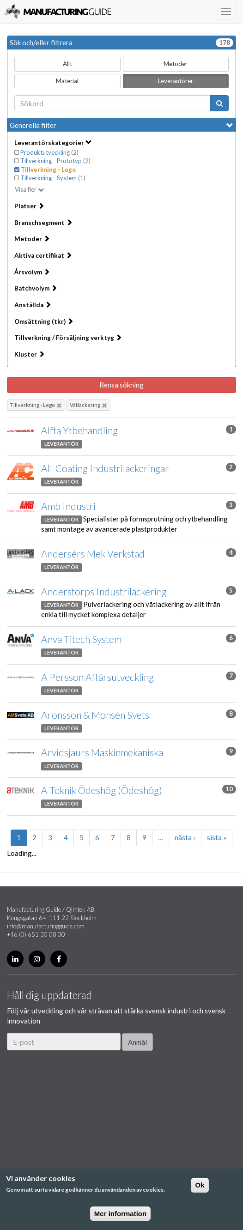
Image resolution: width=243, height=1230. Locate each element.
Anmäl (137, 1042)
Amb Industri (68, 506)
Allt (67, 63)
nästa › (185, 837)
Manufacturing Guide (57, 11)
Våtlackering (88, 404)
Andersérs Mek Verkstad (93, 553)
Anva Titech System (81, 639)
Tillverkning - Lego (36, 404)
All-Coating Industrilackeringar (105, 468)
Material (67, 81)
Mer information (120, 1214)
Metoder (176, 63)
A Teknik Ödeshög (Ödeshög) (101, 790)
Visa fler (25, 189)
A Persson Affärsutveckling (97, 677)
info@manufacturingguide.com (46, 926)
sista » (216, 837)
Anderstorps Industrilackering (104, 591)
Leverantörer (175, 81)
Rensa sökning (121, 385)
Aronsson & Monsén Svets (95, 715)
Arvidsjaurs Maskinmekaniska (102, 752)
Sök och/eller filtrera (121, 42)
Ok (199, 1185)
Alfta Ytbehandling (79, 430)
